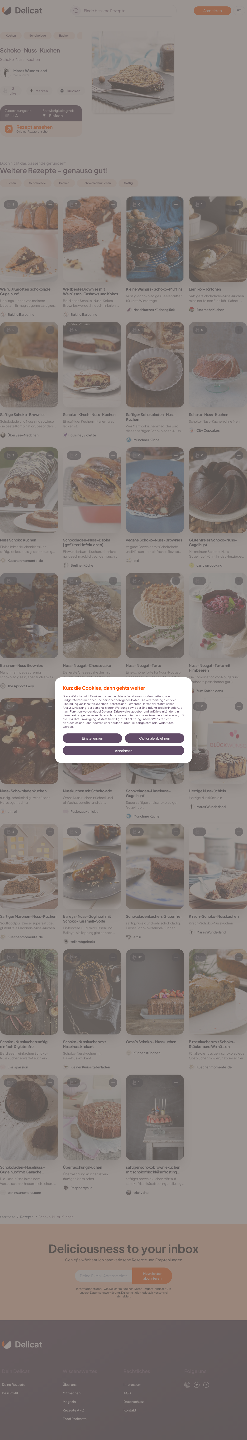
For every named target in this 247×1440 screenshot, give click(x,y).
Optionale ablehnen (154, 738)
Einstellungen (92, 738)
